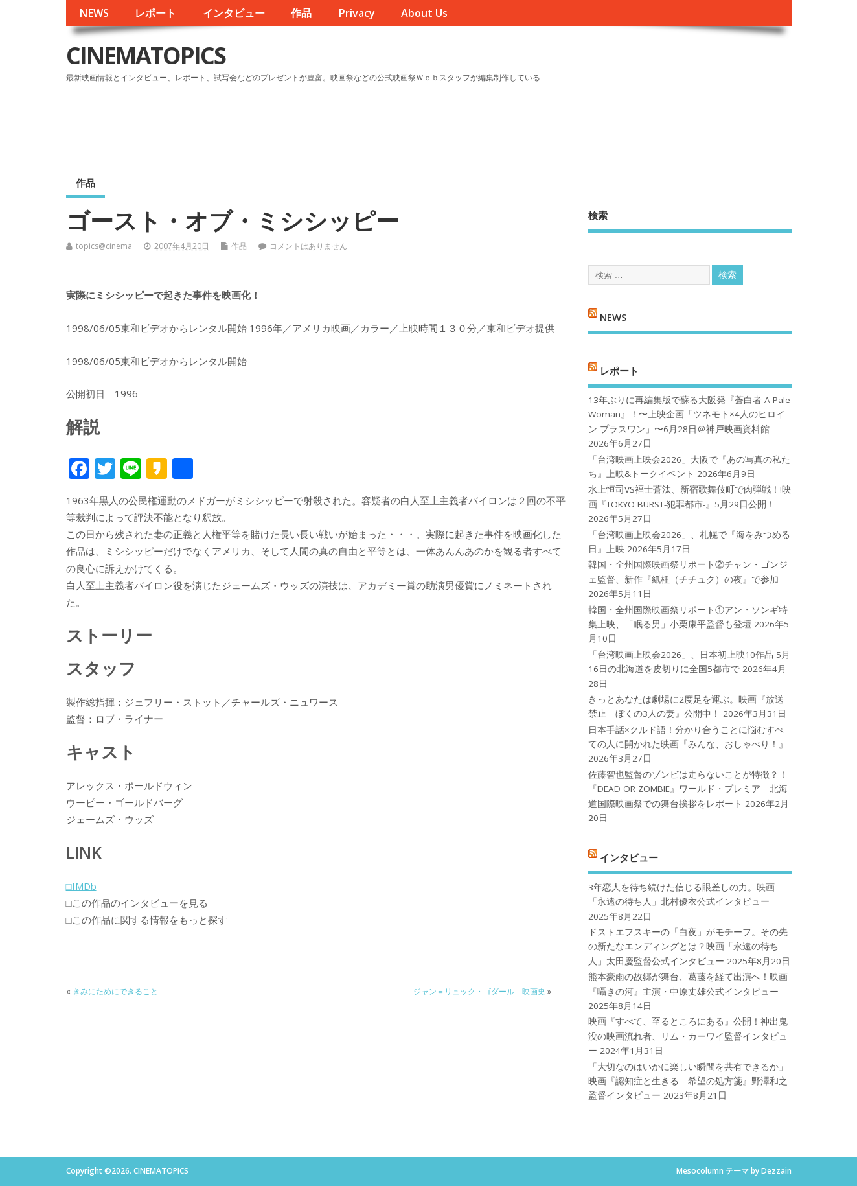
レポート (155, 13)
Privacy (356, 13)
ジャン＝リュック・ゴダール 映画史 (479, 991)
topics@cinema (104, 245)
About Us (424, 13)
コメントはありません (308, 245)
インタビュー (234, 13)
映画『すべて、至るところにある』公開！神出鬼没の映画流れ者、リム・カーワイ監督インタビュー (688, 1036)
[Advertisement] (545, 122)
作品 (301, 13)
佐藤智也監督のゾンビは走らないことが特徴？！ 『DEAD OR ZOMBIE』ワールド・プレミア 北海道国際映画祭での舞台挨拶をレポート (688, 789)
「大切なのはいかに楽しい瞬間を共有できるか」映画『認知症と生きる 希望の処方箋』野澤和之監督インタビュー (688, 1081)
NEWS (94, 13)
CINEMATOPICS (145, 55)
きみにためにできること (115, 991)
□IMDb (81, 885)
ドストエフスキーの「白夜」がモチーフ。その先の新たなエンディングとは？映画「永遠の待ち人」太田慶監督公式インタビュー (688, 946)
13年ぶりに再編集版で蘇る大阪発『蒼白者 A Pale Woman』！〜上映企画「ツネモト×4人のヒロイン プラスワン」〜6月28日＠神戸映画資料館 (689, 414)
